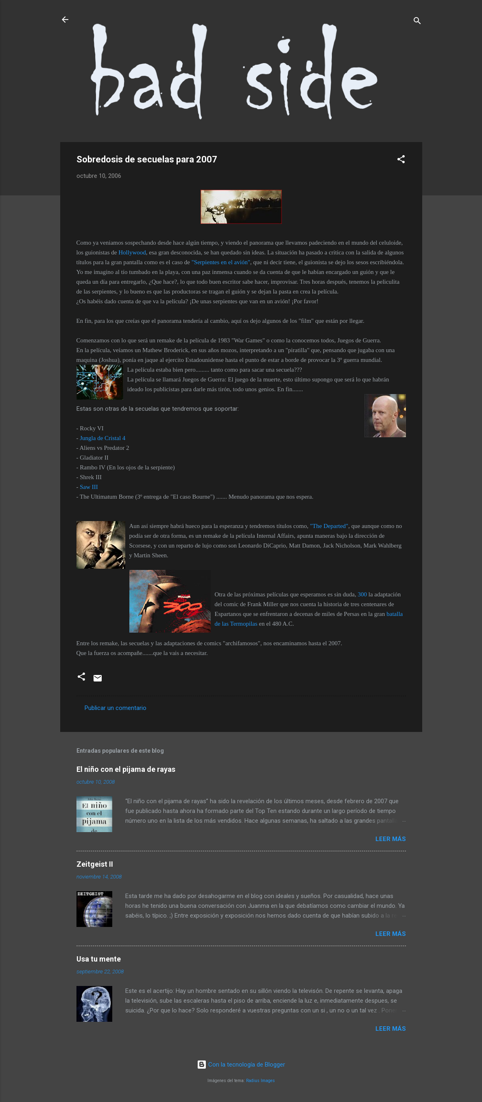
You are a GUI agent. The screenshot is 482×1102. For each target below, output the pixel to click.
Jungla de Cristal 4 (102, 438)
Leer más (390, 839)
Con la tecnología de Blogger (241, 1064)
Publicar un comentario (115, 708)
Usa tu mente (98, 959)
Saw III (89, 487)
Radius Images (260, 1080)
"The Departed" (329, 526)
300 (362, 594)
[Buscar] (417, 22)
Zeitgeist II (94, 864)
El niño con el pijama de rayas (125, 769)
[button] (401, 160)
